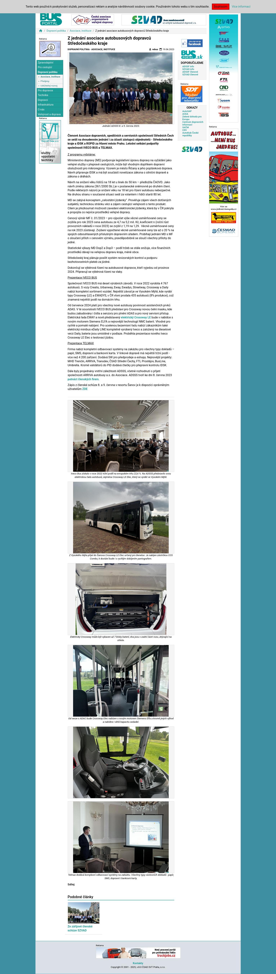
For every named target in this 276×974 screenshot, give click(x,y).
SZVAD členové (190, 74)
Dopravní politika (56, 30)
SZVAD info (188, 69)
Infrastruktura (45, 104)
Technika (43, 95)
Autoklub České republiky (190, 134)
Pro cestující (45, 67)
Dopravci (43, 100)
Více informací (241, 6)
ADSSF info (188, 66)
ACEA (185, 114)
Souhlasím (220, 6)
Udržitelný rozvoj (49, 85)
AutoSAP (187, 111)
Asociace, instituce (80, 30)
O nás (41, 109)
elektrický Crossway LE (136, 317)
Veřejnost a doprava (49, 114)
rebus (153, 49)
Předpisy (45, 81)
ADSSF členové (190, 71)
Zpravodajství (45, 62)
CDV (184, 130)
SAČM (185, 127)
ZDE (84, 389)
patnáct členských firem (83, 379)
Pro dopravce (45, 90)
